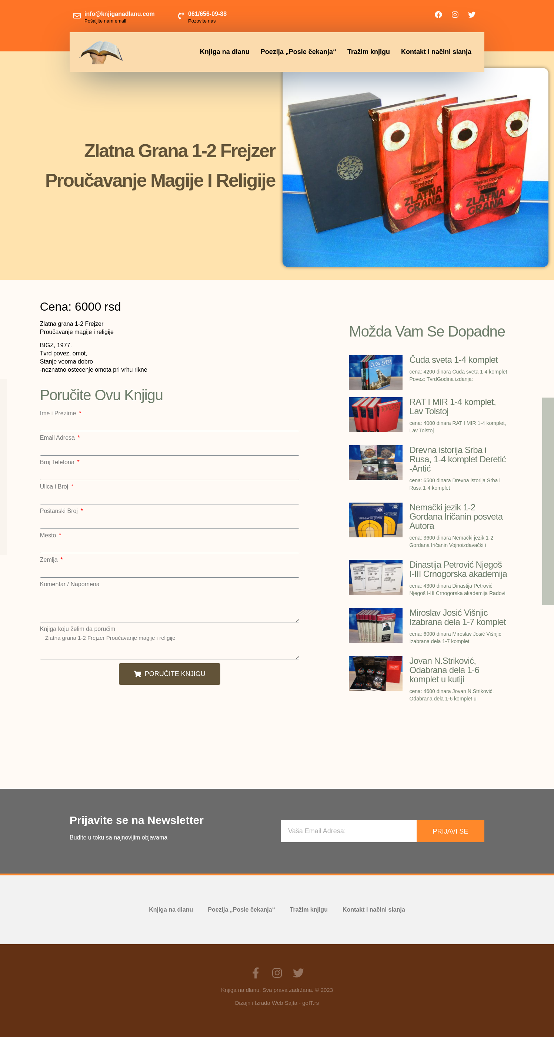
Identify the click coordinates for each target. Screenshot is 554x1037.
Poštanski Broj (60, 511)
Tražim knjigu (368, 51)
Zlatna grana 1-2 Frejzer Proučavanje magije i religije (169, 645)
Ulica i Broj (55, 487)
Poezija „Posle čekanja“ (298, 51)
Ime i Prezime (59, 413)
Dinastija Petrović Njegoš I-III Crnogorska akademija (458, 569)
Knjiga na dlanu (225, 51)
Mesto (49, 535)
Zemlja (49, 560)
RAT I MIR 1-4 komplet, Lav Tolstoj (452, 406)
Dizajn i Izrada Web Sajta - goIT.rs (277, 1003)
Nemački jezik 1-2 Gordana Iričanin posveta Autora (456, 516)
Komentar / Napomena (70, 584)
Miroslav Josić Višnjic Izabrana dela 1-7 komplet (457, 617)
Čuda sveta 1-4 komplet (453, 360)
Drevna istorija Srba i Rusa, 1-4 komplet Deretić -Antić (457, 459)
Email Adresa (58, 438)
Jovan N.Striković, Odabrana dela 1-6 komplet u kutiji (444, 670)
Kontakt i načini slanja (436, 51)
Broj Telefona (58, 462)
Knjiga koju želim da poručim (78, 629)
